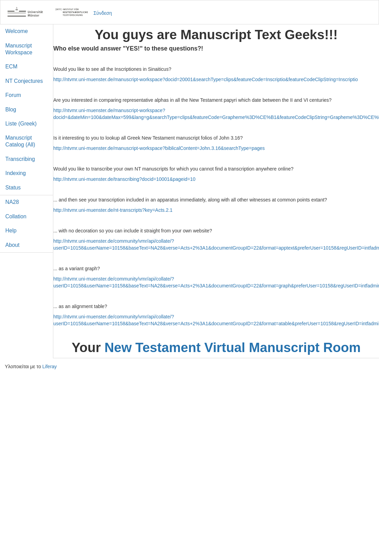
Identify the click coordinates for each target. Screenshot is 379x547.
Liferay (49, 366)
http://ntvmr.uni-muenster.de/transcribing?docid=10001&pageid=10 (124, 179)
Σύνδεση (103, 13)
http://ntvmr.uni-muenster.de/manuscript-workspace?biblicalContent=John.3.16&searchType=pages (159, 148)
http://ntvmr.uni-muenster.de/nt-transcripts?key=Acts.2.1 (113, 210)
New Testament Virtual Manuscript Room (233, 347)
